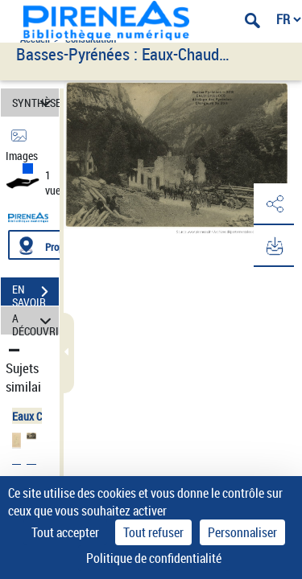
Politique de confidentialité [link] (153, 558)
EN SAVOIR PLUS (35, 293)
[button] (274, 204)
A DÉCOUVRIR (35, 320)
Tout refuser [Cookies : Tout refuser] (153, 532)
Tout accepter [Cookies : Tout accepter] (65, 532)
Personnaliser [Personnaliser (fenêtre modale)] (242, 532)
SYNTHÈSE (35, 102)
